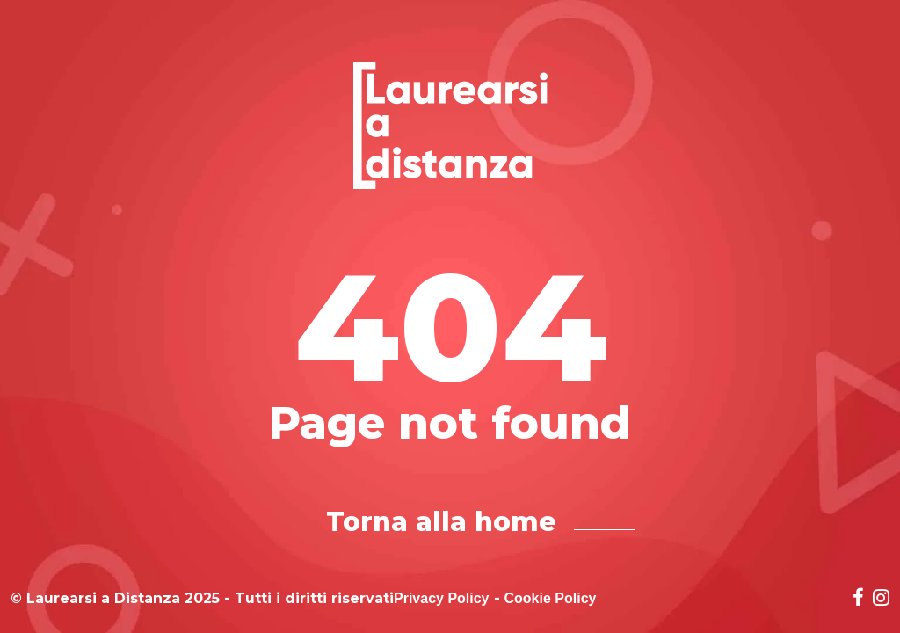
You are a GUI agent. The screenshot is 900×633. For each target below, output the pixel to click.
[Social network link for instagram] (881, 599)
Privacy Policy (442, 599)
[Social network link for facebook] (858, 599)
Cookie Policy (550, 599)
